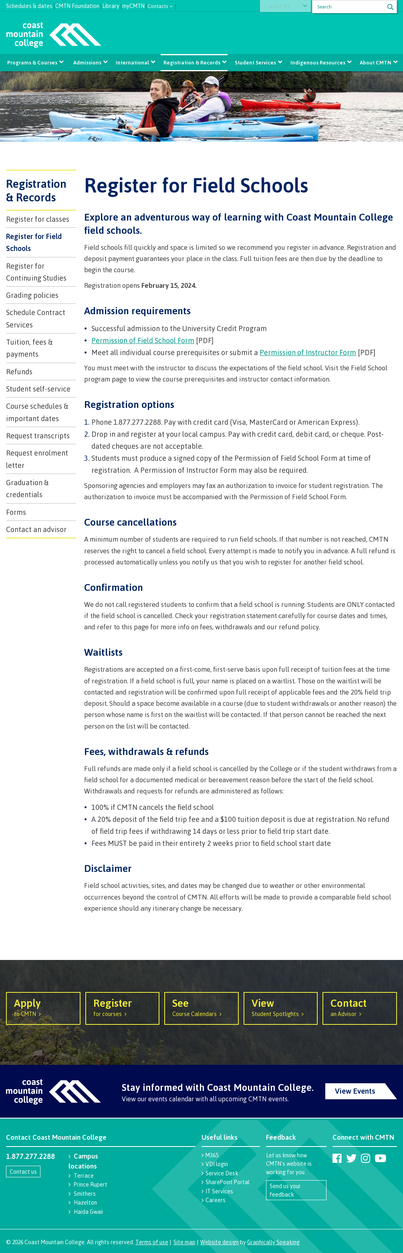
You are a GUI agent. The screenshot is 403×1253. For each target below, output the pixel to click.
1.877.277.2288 (30, 1156)
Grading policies (32, 295)
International (132, 62)
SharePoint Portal (228, 1182)
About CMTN (373, 62)
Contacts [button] (157, 5)
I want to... (283, 6)
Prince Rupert (90, 1184)
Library (110, 5)
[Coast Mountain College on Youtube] (380, 1158)
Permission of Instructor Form (308, 352)
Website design (219, 1242)
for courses (122, 1006)
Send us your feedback (285, 1190)
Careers (216, 1200)
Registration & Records (191, 62)
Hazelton (85, 1202)
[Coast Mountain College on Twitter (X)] (351, 1158)
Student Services (254, 62)
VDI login (217, 1164)
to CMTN (43, 1006)
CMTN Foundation (77, 5)
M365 (212, 1155)
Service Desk (222, 1173)
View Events (355, 1091)
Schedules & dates (29, 5)
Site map (184, 1242)
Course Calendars (201, 1006)
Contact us (23, 1171)
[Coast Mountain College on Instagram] (365, 1158)
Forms (16, 512)
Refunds (19, 371)
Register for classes (37, 219)
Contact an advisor (36, 529)
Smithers (85, 1193)
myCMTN (133, 5)
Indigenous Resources (316, 62)
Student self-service (38, 388)
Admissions (88, 62)
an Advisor (359, 1006)
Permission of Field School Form (142, 340)
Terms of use (151, 1242)
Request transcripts (38, 435)
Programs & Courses (34, 62)
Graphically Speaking (273, 1242)
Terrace (84, 1175)
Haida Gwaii (88, 1211)
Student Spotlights (281, 1006)
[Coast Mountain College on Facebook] (337, 1158)
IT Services (219, 1191)
